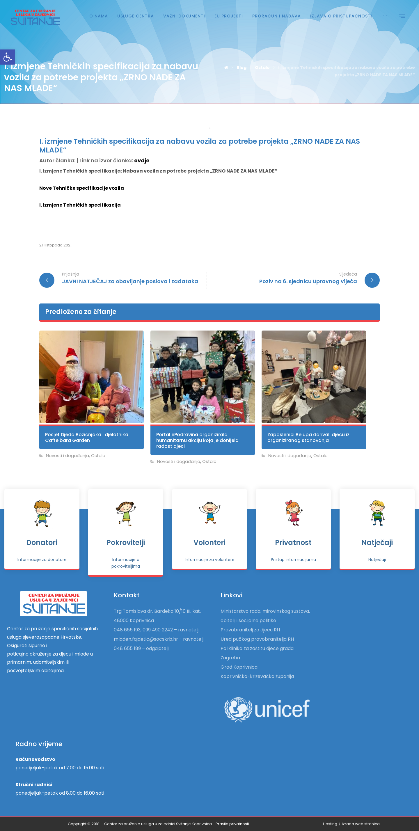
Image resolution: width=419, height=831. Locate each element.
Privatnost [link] (293, 542)
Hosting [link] (330, 824)
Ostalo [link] (98, 456)
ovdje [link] (142, 160)
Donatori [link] (41, 542)
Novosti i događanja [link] (67, 456)
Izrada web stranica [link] (361, 824)
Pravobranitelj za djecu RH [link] (250, 629)
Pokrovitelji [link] (125, 542)
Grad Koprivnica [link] (239, 667)
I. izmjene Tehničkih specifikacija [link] (80, 205)
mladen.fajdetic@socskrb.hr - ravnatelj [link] (158, 639)
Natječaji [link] (377, 542)
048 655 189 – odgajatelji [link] (141, 648)
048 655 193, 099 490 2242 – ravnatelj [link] (156, 629)
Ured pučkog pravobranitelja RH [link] (257, 639)
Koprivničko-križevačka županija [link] (257, 676)
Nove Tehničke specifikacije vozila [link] (81, 188)
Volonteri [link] (209, 542)
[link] (7, 57)
